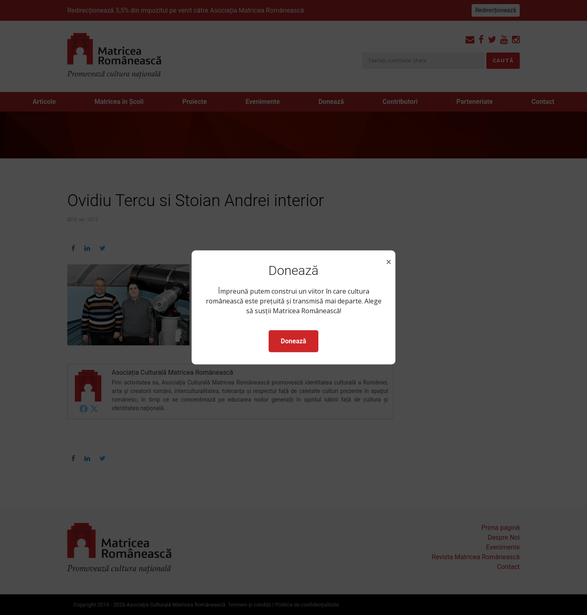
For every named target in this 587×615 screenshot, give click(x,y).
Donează (293, 341)
